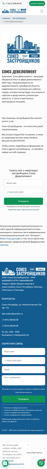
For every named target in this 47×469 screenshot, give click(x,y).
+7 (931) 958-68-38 (10, 319)
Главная (6, 18)
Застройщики (19, 18)
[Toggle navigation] (41, 11)
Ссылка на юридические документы (17, 413)
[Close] (28, 445)
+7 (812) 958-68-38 (13, 3)
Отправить (23, 201)
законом (4, 245)
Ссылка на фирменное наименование (18, 415)
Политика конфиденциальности (15, 408)
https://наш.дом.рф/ (10, 238)
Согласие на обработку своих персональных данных (23, 410)
